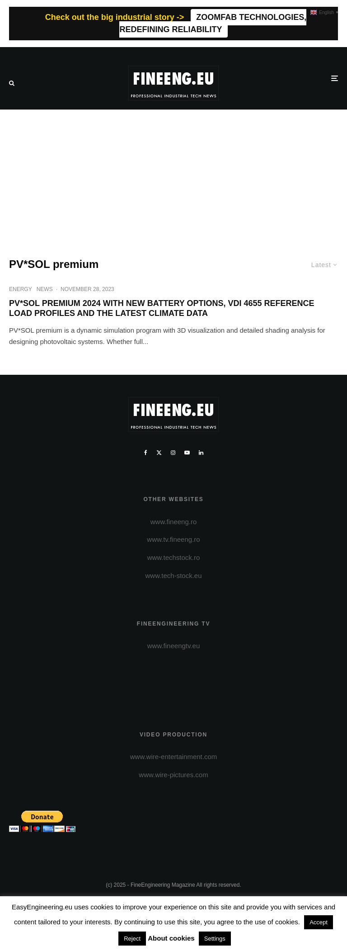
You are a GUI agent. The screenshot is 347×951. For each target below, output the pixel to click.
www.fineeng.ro (173, 522)
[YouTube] (187, 452)
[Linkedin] (201, 452)
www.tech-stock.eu (173, 575)
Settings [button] (214, 938)
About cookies (171, 938)
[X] (159, 452)
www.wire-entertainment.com (173, 756)
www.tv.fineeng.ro (173, 539)
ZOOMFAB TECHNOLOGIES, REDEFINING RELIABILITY (212, 23)
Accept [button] (318, 922)
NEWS (45, 289)
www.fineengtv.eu (173, 646)
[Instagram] (173, 452)
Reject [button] (132, 938)
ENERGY (20, 289)
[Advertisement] (173, 177)
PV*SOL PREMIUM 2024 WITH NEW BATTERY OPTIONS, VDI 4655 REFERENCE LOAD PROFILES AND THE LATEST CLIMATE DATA (161, 308)
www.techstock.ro (173, 557)
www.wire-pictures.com (173, 775)
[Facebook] (146, 452)
